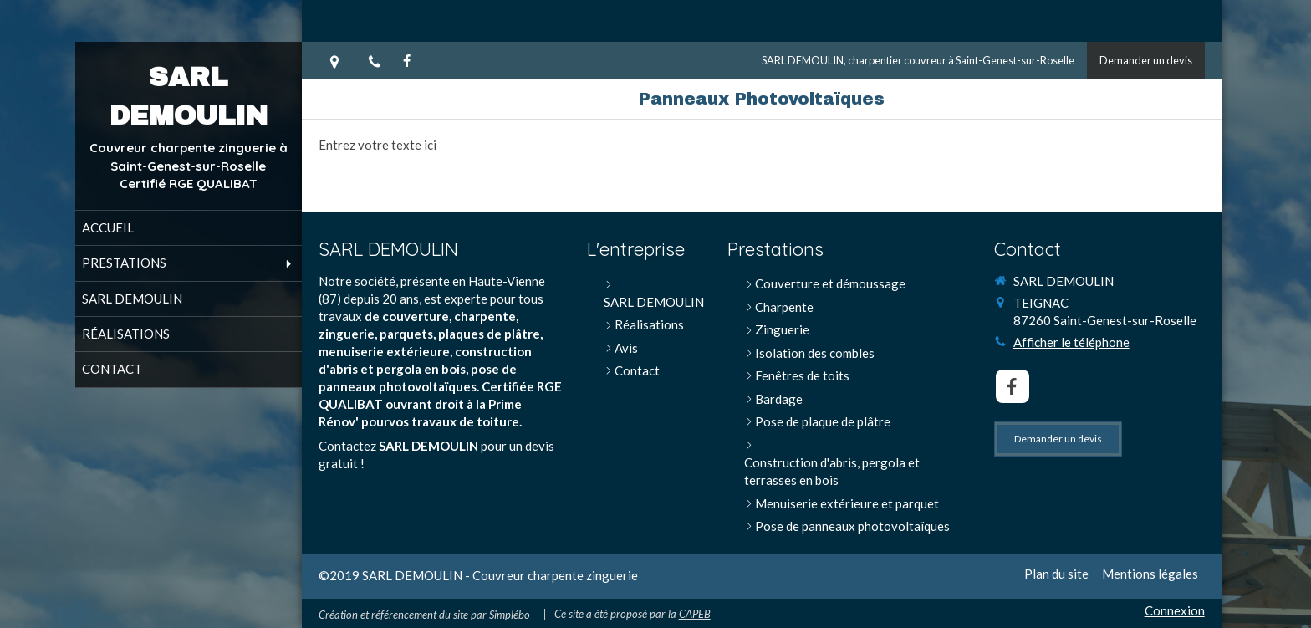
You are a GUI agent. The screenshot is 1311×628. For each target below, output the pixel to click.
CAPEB (695, 613)
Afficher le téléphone (1071, 342)
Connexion (1175, 610)
